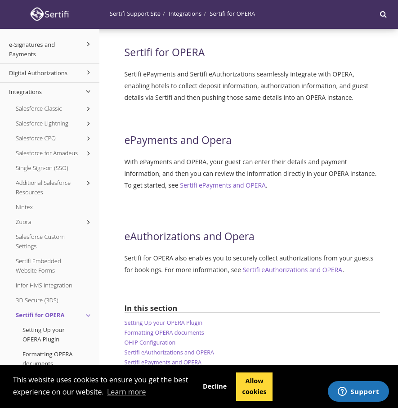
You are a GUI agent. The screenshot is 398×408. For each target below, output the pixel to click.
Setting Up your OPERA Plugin (43, 334)
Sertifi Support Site (135, 13)
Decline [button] (215, 386)
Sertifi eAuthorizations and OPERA (293, 269)
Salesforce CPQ (54, 138)
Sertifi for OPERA (54, 315)
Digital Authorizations (51, 72)
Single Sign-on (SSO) (42, 168)
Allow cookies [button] (254, 386)
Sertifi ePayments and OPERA (223, 185)
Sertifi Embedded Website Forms (38, 265)
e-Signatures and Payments (51, 48)
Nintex (24, 207)
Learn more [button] (126, 392)
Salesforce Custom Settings (40, 241)
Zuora (54, 222)
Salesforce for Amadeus (54, 153)
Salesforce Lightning (54, 124)
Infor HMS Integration (44, 285)
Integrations (51, 91)
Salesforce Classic (54, 109)
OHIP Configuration (150, 342)
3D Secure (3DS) (37, 300)
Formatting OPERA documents (47, 359)
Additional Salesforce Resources (54, 187)
